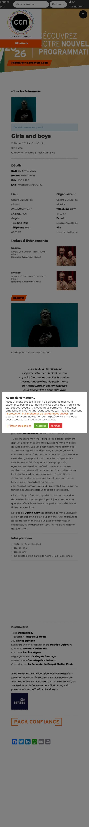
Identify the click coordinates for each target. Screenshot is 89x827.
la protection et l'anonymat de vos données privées (37, 413)
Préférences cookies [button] (19, 425)
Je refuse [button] (55, 425)
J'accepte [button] (41, 425)
